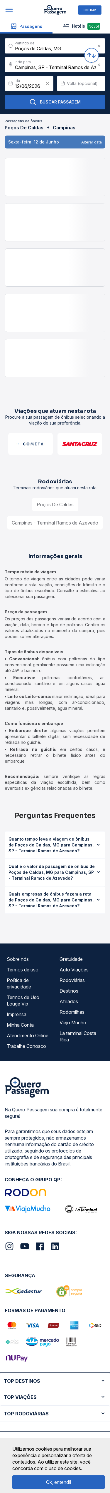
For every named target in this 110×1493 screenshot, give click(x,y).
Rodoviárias (72, 980)
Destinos (69, 991)
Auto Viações (74, 970)
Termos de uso (22, 970)
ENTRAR (90, 10)
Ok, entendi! (58, 1482)
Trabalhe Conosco (26, 1046)
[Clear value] (47, 83)
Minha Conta (20, 1025)
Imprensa (16, 1014)
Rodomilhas (72, 1012)
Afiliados (69, 1001)
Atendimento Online (27, 1035)
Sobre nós (18, 959)
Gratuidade (71, 959)
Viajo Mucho (73, 1023)
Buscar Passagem (55, 102)
